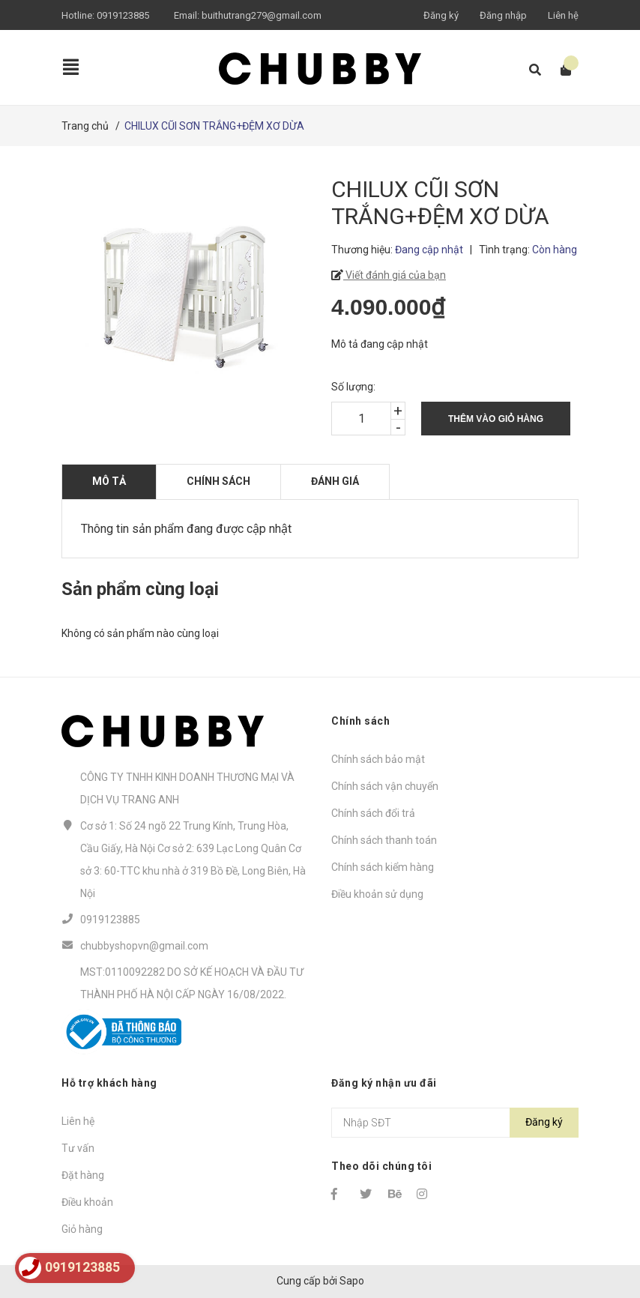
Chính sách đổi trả (373, 813)
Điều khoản (87, 1202)
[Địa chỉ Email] (455, 1123)
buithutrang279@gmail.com (261, 15)
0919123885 (123, 15)
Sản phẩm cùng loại (140, 589)
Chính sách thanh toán (384, 840)
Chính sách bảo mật (378, 759)
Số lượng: (353, 387)
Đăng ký (441, 15)
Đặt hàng (82, 1175)
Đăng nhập (503, 15)
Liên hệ (563, 15)
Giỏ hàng (82, 1229)
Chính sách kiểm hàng (382, 867)
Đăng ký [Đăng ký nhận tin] (544, 1122)
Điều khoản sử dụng (377, 894)
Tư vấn (77, 1148)
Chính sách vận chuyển (384, 786)
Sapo (351, 1281)
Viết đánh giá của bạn (394, 275)
